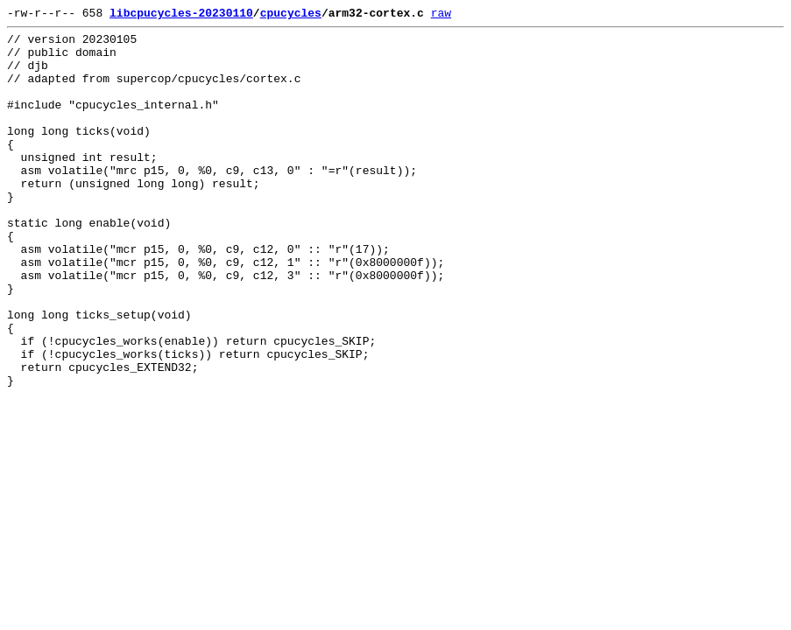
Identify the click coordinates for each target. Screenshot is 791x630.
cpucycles (290, 15)
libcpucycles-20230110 (181, 15)
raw (441, 15)
